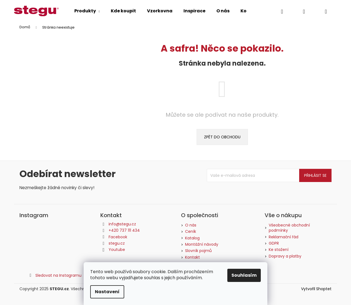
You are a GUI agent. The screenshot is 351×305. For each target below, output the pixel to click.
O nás (190, 225)
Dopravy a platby (285, 256)
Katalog (192, 238)
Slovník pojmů (198, 250)
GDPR (274, 243)
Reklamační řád (283, 237)
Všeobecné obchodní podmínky (289, 228)
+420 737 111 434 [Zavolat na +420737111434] (124, 230)
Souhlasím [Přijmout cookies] (244, 275)
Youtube (117, 249)
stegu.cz (117, 243)
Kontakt (192, 257)
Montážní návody (201, 244)
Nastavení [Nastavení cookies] (107, 292)
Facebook (118, 237)
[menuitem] (87, 11)
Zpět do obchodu (222, 137)
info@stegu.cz (122, 224)
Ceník (190, 231)
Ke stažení (278, 249)
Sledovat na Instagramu (58, 275)
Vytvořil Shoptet (316, 289)
